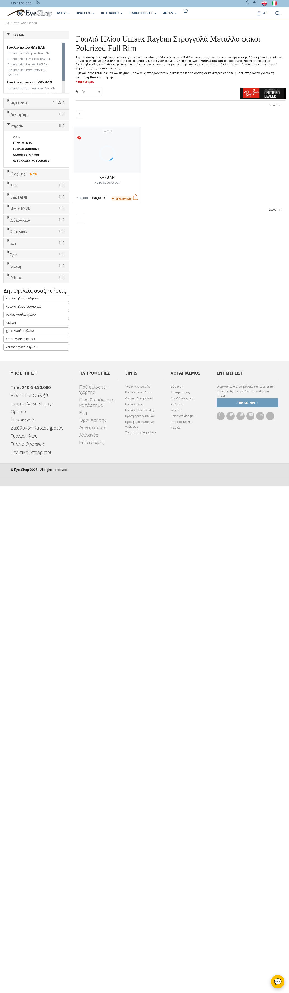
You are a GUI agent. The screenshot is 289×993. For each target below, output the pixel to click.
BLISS (17, 400)
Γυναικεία (20, 334)
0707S (18, 479)
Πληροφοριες (142, 13)
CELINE (18, 435)
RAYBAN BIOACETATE (29, 780)
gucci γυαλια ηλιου (20, 838)
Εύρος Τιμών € (21, 284)
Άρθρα (170, 13)
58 (40, 137)
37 (27, 120)
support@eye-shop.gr (32, 910)
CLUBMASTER (23, 689)
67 (32, 149)
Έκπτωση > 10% (25, 722)
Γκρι (18, 581)
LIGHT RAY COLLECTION (31, 762)
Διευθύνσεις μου (182, 905)
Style (13, 614)
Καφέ (19, 592)
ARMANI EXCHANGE (27, 388)
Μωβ (18, 530)
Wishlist (176, 917)
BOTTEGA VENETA (27, 406)
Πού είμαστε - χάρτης (94, 896)
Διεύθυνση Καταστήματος (37, 935)
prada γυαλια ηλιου (20, 846)
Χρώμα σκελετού (20, 501)
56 (17, 137)
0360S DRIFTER (25, 473)
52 (28, 131)
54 (51, 131)
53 (39, 131)
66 (21, 149)
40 (50, 120)
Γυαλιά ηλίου (134, 911)
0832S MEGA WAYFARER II (32, 491)
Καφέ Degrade (26, 598)
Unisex (18, 317)
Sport (17, 322)
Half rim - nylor (24, 637)
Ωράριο (18, 919)
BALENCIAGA (22, 394)
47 (27, 125)
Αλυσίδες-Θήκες (26, 254)
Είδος (13, 300)
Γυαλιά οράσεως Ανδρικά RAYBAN (31, 88)
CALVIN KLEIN (23, 417)
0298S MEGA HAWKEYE (31, 461)
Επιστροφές (91, 949)
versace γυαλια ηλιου (22, 854)
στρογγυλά (21, 665)
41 (61, 120)
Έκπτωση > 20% (25, 728)
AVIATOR (19, 671)
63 (44, 143)
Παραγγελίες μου (183, 923)
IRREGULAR (21, 695)
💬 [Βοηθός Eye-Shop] (278, 982)
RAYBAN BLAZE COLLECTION (35, 785)
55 (63, 131)
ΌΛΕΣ (17, 750)
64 (56, 143)
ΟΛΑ (16, 114)
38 (38, 120)
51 (16, 131)
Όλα (17, 191)
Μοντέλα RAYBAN (20, 444)
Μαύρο (20, 542)
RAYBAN (33, 23)
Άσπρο (19, 518)
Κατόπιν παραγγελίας (31, 185)
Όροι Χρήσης (93, 927)
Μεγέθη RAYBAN (19, 103)
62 (32, 143)
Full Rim (19, 631)
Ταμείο (175, 934)
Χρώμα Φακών (18, 558)
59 (52, 137)
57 (28, 137)
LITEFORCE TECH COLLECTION (36, 768)
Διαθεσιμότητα (19, 168)
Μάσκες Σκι (22, 346)
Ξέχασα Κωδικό (182, 929)
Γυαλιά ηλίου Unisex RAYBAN (27, 64)
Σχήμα (14, 648)
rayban (11, 829)
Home (6, 23)
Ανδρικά (19, 328)
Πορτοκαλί (23, 536)
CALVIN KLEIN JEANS (28, 423)
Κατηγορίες (16, 225)
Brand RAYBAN (18, 365)
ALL (18, 512)
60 (9, 143)
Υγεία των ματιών (138, 893)
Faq (83, 919)
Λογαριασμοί (92, 934)
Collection (16, 739)
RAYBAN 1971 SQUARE (29, 774)
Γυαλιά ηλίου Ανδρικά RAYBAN (28, 53)
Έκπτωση (15, 705)
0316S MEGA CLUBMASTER (33, 467)
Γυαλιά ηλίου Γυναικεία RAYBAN (29, 58)
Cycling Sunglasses (139, 905)
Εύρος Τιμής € (24, 273)
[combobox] (91, 92)
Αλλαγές (88, 942)
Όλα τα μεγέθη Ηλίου (140, 939)
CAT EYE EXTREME (27, 683)
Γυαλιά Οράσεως (26, 248)
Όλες (19, 716)
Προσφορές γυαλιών (140, 923)
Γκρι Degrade (25, 586)
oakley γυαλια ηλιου (21, 821)
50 (62, 125)
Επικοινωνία (23, 927)
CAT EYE (19, 677)
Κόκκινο (21, 547)
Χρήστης (177, 911)
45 (15, 125)
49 (50, 125)
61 (20, 143)
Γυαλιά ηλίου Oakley (139, 917)
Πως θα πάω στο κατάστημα (96, 909)
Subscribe (247, 910)
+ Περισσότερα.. (85, 81)
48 (38, 125)
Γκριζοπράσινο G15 (29, 604)
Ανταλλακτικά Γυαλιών (31, 260)
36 (15, 120)
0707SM (19, 485)
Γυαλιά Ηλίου (19, 23)
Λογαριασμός (180, 899)
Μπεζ (19, 524)
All (15, 625)
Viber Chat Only (29, 902)
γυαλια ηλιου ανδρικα (22, 805)
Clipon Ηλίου (24, 575)
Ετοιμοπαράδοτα (27, 179)
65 (9, 149)
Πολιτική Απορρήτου (32, 959)
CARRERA (20, 429)
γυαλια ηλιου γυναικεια (23, 813)
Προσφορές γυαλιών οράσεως (140, 931)
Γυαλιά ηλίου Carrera (140, 899)
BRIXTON (20, 412)
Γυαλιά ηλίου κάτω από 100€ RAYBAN (27, 72)
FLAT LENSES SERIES (28, 756)
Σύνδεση (177, 893)
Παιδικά (19, 340)
